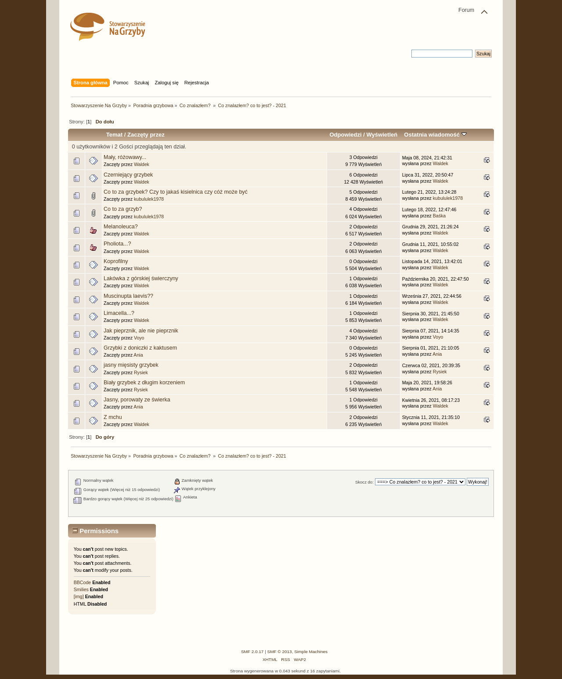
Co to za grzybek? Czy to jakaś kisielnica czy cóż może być (176, 192)
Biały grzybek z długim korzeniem (144, 382)
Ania (138, 355)
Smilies (81, 589)
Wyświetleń (381, 134)
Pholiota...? (117, 244)
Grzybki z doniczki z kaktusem (140, 348)
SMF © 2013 (279, 651)
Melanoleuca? (121, 227)
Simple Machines (311, 651)
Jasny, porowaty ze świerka (137, 400)
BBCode (82, 582)
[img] (79, 596)
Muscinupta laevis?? (128, 296)
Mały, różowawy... (125, 157)
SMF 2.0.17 (252, 651)
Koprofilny (116, 261)
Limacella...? (119, 313)
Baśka (439, 215)
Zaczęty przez (146, 134)
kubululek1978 (149, 199)
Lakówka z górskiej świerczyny (141, 278)
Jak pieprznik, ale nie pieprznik (141, 331)
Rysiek (141, 372)
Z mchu (113, 417)
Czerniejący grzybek (128, 175)
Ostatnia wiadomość (435, 134)
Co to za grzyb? (123, 209)
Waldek (141, 164)
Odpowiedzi (345, 134)
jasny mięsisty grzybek (131, 365)
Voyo (139, 337)
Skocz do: (364, 482)
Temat (114, 134)
